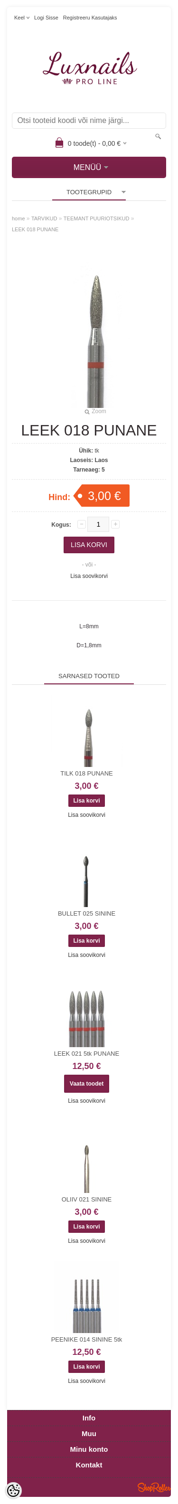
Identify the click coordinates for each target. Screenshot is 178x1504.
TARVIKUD (44, 218)
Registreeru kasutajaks (90, 17)
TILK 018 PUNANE (86, 773)
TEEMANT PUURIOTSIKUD (97, 218)
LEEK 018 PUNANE (35, 229)
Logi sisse (46, 17)
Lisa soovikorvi (89, 576)
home (18, 218)
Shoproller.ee (154, 1487)
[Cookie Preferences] (13, 1490)
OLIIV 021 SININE (87, 1199)
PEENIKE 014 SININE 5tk (86, 1339)
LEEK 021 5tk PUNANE (86, 1053)
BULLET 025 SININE (86, 913)
